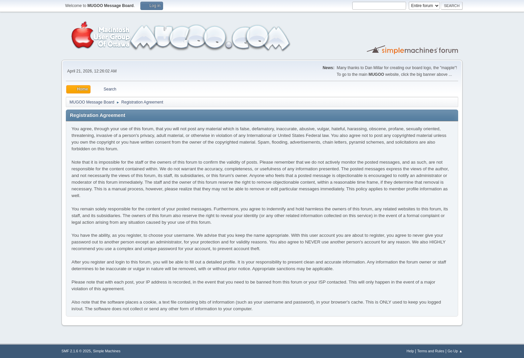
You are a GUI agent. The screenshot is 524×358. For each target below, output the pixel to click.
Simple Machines (106, 351)
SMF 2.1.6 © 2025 (76, 351)
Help (410, 351)
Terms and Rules (430, 351)
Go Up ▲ (455, 351)
